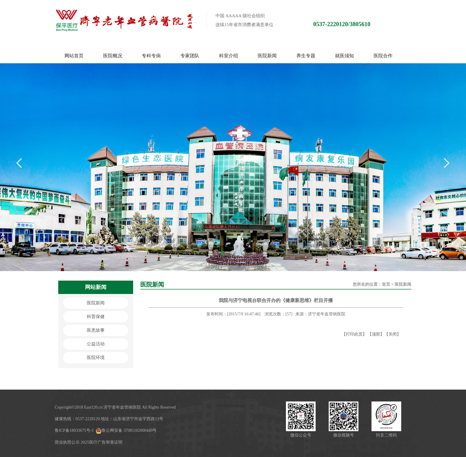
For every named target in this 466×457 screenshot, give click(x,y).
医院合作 (383, 55)
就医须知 (344, 55)
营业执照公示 (67, 442)
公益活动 (96, 343)
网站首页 (74, 55)
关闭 (392, 334)
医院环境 (96, 357)
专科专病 (151, 55)
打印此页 (354, 334)
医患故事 (96, 330)
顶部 (376, 334)
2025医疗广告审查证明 (101, 442)
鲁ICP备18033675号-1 (74, 430)
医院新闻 (267, 55)
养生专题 (305, 55)
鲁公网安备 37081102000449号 (126, 430)
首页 (386, 284)
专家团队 (189, 55)
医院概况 (112, 55)
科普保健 (96, 316)
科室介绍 (228, 55)
